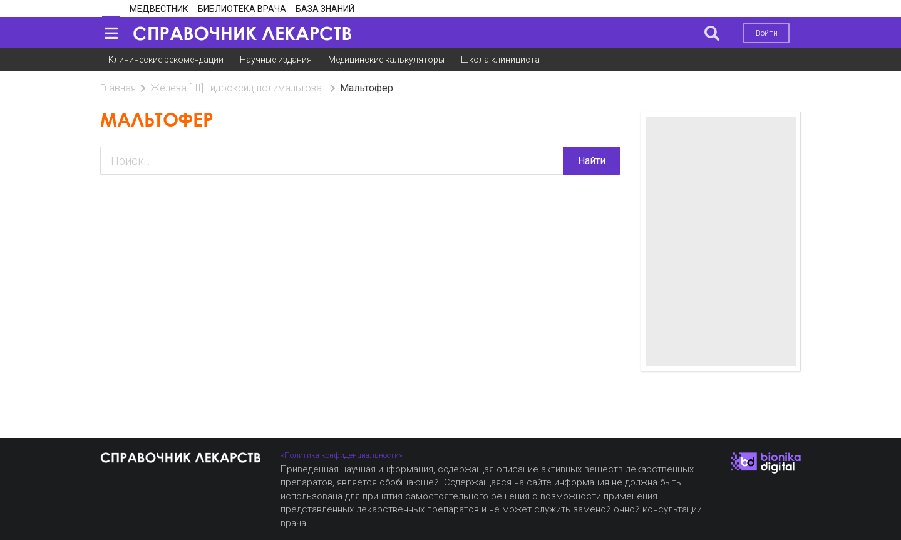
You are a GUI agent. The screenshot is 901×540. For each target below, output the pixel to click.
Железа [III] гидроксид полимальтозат (238, 88)
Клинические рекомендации (166, 60)
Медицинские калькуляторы (386, 60)
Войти (767, 33)
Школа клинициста (500, 60)
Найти (591, 161)
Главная (118, 88)
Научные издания (276, 60)
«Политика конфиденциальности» (342, 455)
